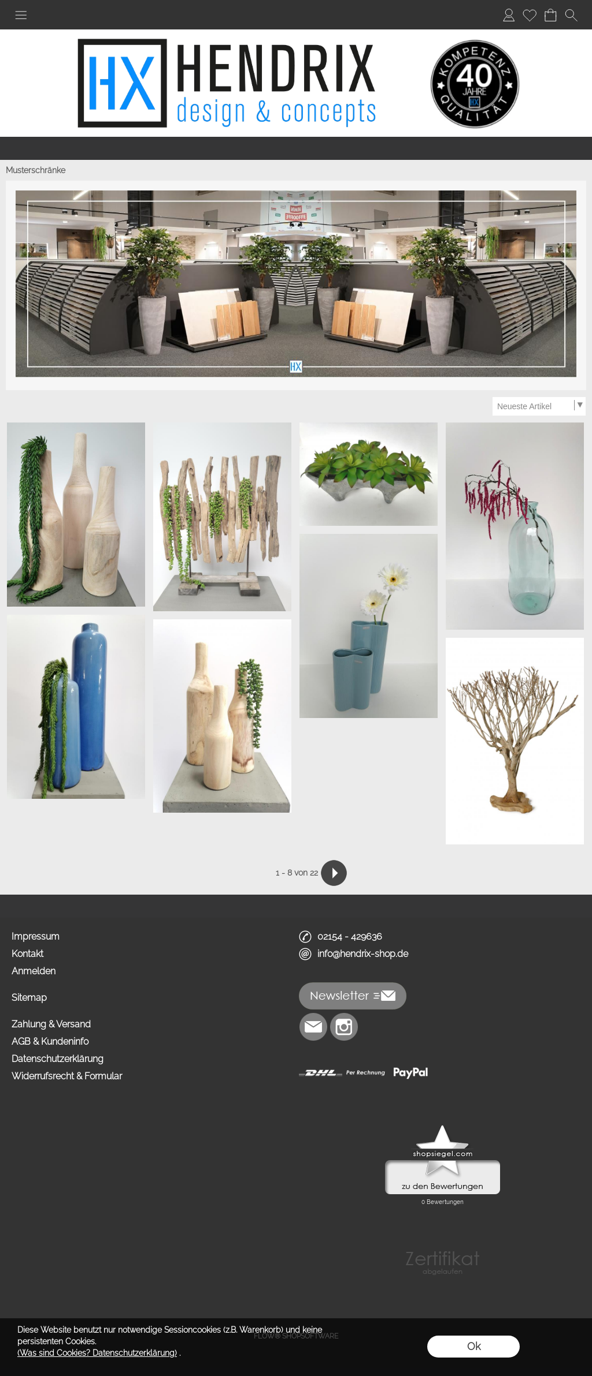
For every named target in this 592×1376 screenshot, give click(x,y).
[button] (21, 15)
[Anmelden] (508, 15)
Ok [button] (473, 1346)
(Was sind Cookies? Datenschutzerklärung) (97, 1353)
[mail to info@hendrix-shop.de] (313, 1026)
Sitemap (29, 997)
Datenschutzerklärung (57, 1058)
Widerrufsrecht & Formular (67, 1076)
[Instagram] (344, 1026)
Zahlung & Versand (51, 1024)
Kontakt (27, 953)
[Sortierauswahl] (539, 406)
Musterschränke (35, 170)
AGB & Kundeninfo (50, 1041)
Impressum (36, 936)
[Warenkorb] (550, 15)
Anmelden (34, 971)
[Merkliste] (529, 15)
